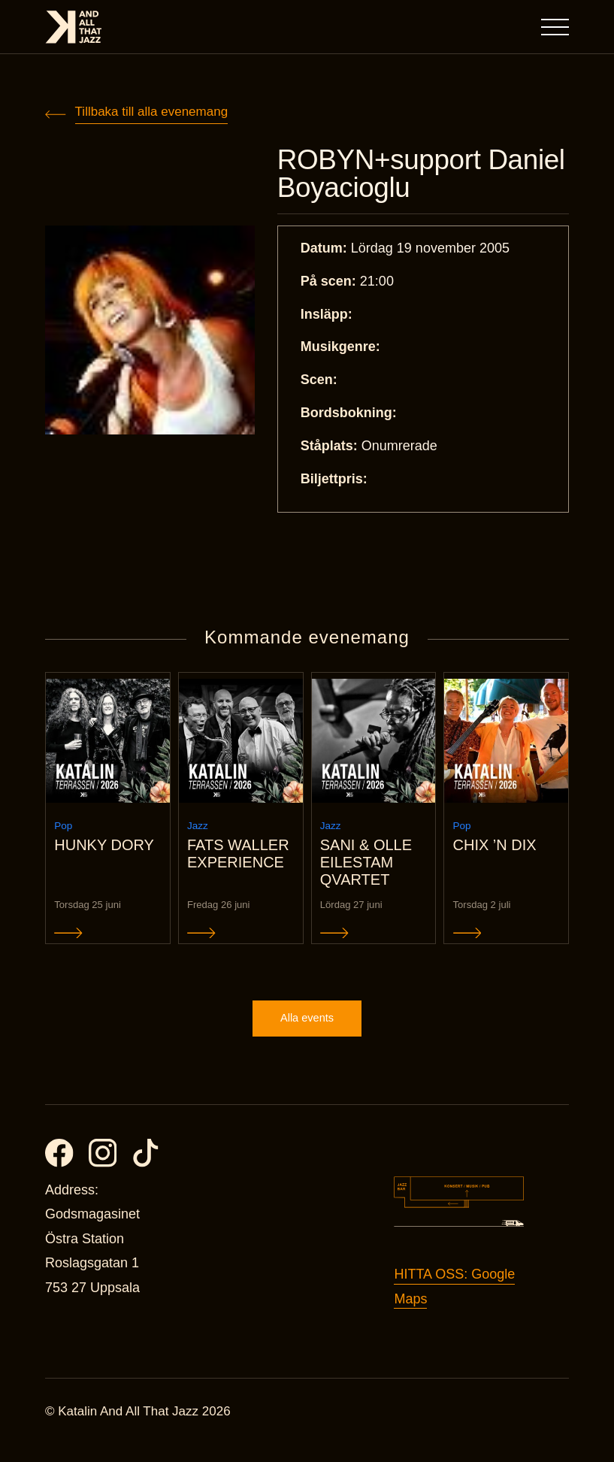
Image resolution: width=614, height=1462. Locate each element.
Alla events (307, 1034)
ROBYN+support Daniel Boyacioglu (392, 176)
